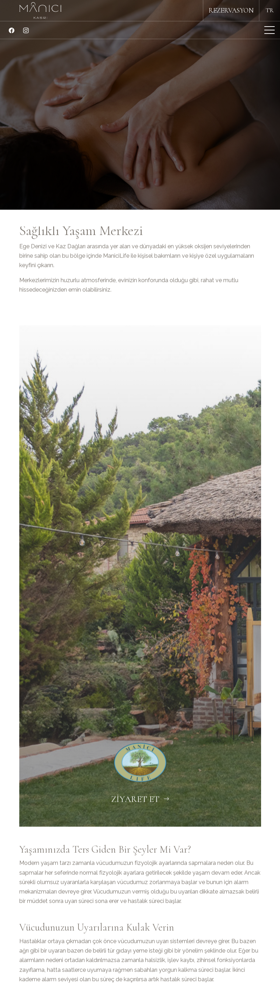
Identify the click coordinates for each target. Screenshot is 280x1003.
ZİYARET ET (140, 817)
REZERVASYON (231, 10)
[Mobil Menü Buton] (269, 31)
